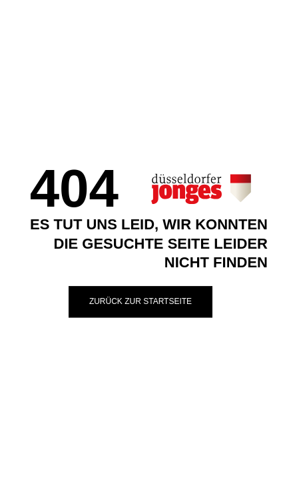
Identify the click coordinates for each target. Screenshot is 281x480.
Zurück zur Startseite (140, 301)
